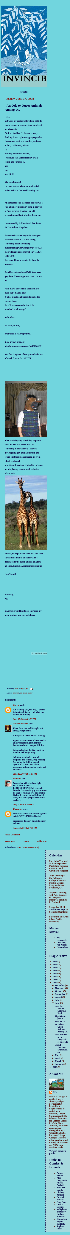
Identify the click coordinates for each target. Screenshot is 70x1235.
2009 (55, 979)
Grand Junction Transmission (61, 1048)
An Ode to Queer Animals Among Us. (61, 1028)
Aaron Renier (60, 1174)
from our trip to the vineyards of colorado (61, 1038)
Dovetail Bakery (60, 1198)
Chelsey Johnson (60, 1193)
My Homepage (62, 938)
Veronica (17, 778)
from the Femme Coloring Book (60, 1010)
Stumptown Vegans (62, 1220)
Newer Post (10, 841)
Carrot (16, 705)
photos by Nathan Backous (61, 1214)
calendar (23, 693)
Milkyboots (62, 1209)
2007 (55, 1067)
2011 (55, 973)
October (59, 991)
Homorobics (62, 947)
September (60, 994)
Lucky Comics (60, 1205)
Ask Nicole (62, 945)
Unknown (17, 809)
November (60, 988)
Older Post (42, 841)
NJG (55, 1092)
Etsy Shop (61, 942)
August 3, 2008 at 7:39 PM (25, 828)
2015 (55, 961)
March (58, 1061)
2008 (55, 982)
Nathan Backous (20, 724)
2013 (55, 967)
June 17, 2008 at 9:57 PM (24, 719)
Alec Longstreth (62, 1179)
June (57, 1003)
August (58, 997)
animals (16, 693)
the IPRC (61, 1224)
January (59, 1064)
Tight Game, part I (60, 1017)
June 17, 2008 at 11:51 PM (25, 774)
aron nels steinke (61, 1188)
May (57, 1055)
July (57, 1000)
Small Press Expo (57, 909)
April (58, 1058)
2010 (55, 976)
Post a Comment (12, 835)
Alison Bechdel (60, 1184)
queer (30, 693)
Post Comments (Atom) (28, 847)
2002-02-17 (60, 1022)
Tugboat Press (60, 1227)
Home (26, 841)
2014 (55, 964)
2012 (55, 970)
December (60, 985)
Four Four (61, 1202)
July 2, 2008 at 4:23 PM (24, 804)
